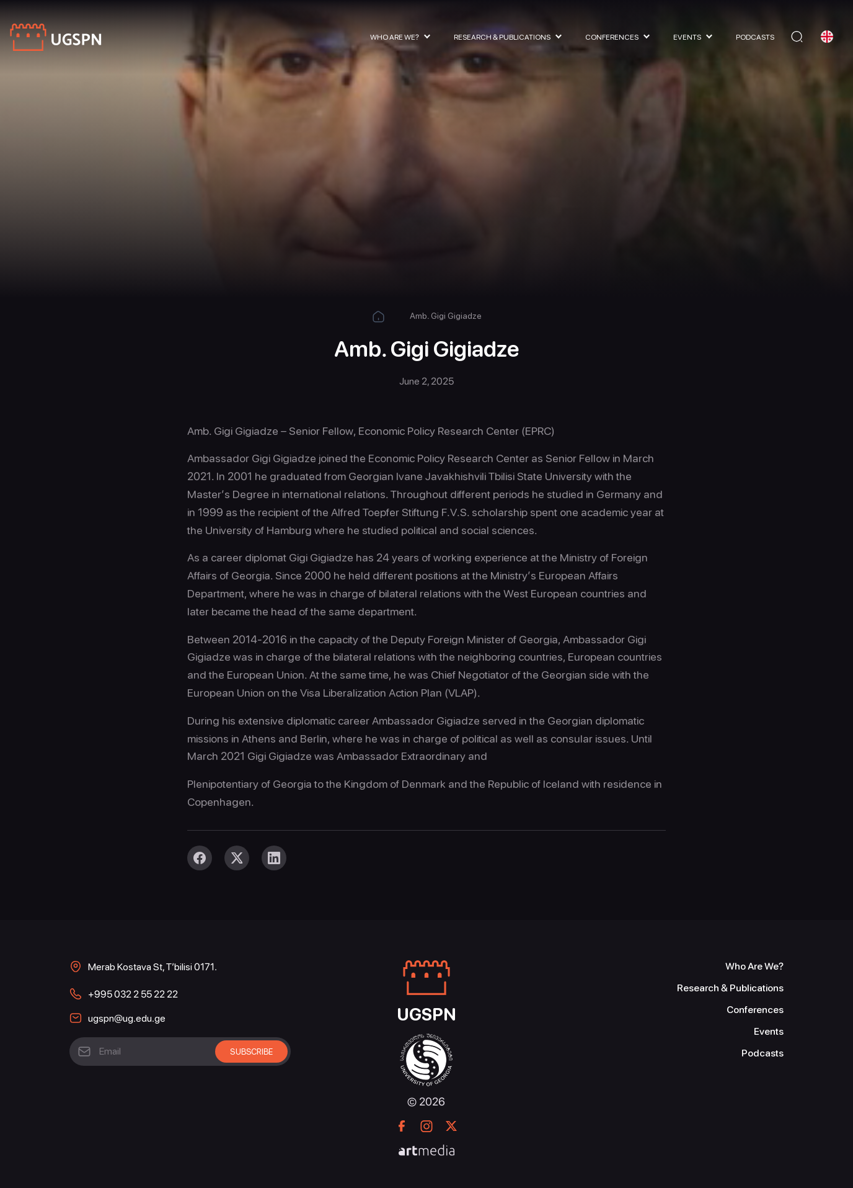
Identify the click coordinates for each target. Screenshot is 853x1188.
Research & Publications (502, 37)
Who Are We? (394, 37)
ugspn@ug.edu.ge (127, 1018)
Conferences (612, 37)
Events (687, 37)
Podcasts (755, 37)
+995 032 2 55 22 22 (133, 994)
